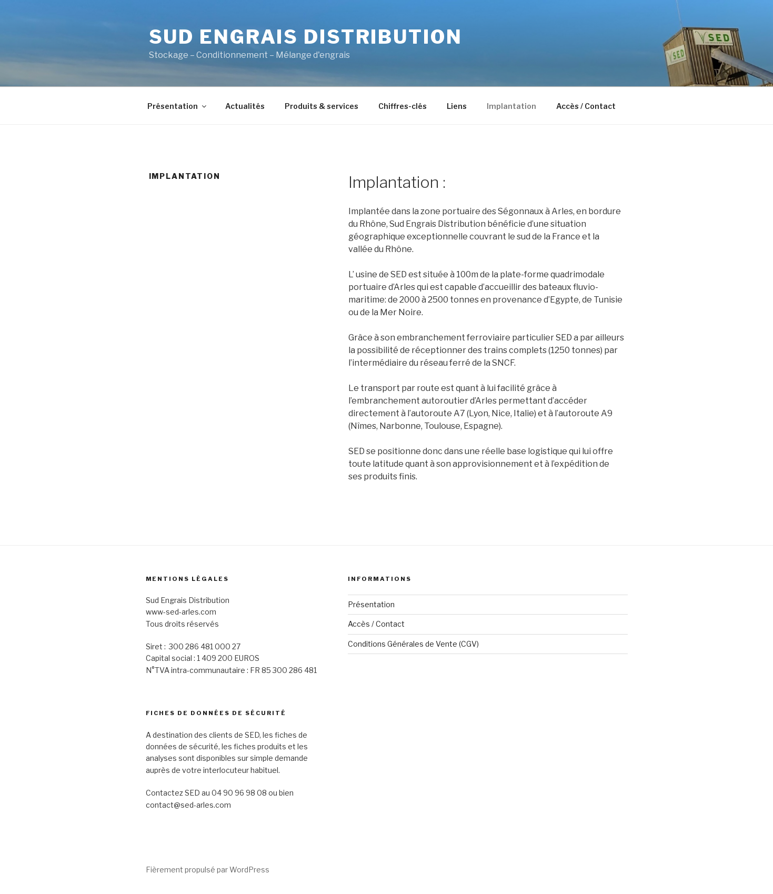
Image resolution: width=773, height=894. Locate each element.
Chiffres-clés (402, 106)
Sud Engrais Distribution (306, 36)
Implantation (511, 106)
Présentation (177, 106)
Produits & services (321, 106)
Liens (457, 106)
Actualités (245, 106)
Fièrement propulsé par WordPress (207, 869)
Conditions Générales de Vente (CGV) (413, 643)
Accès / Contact (586, 106)
